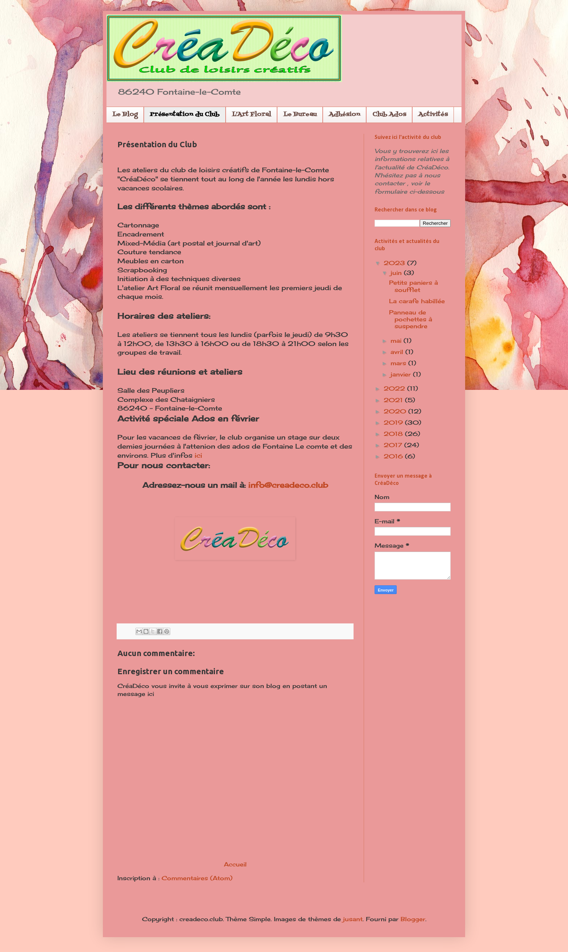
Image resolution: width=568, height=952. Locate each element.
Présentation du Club (185, 114)
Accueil (235, 864)
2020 (396, 411)
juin (397, 272)
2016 (394, 456)
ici (198, 455)
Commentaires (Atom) (197, 878)
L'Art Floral (251, 114)
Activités (433, 114)
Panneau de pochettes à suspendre (410, 319)
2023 (395, 263)
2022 (395, 388)
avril (397, 351)
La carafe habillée (417, 301)
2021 (394, 400)
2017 (394, 445)
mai (397, 340)
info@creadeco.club (288, 485)
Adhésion (344, 114)
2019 (394, 422)
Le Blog (125, 114)
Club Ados (389, 114)
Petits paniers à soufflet (413, 286)
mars (399, 363)
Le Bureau (300, 114)
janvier (401, 374)
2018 (394, 433)
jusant (353, 919)
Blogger (413, 919)
